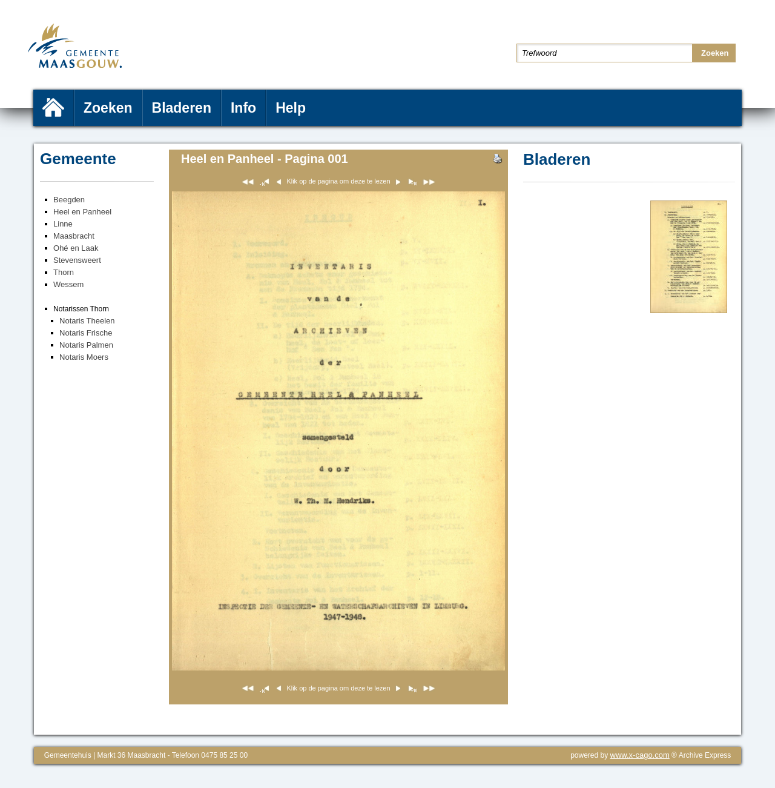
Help (290, 108)
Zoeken (108, 108)
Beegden (69, 199)
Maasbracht (73, 235)
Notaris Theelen (87, 320)
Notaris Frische (85, 332)
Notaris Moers (83, 357)
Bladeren (181, 108)
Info (243, 108)
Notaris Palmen (86, 344)
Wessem (68, 284)
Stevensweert (77, 260)
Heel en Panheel (82, 211)
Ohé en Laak (75, 248)
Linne (63, 223)
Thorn (63, 272)
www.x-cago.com (640, 755)
